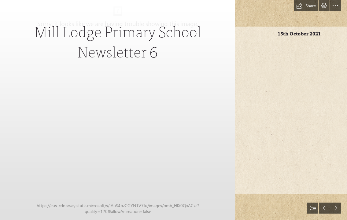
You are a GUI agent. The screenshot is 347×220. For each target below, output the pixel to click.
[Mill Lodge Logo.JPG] (117, 110)
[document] (173, 110)
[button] (306, 5)
